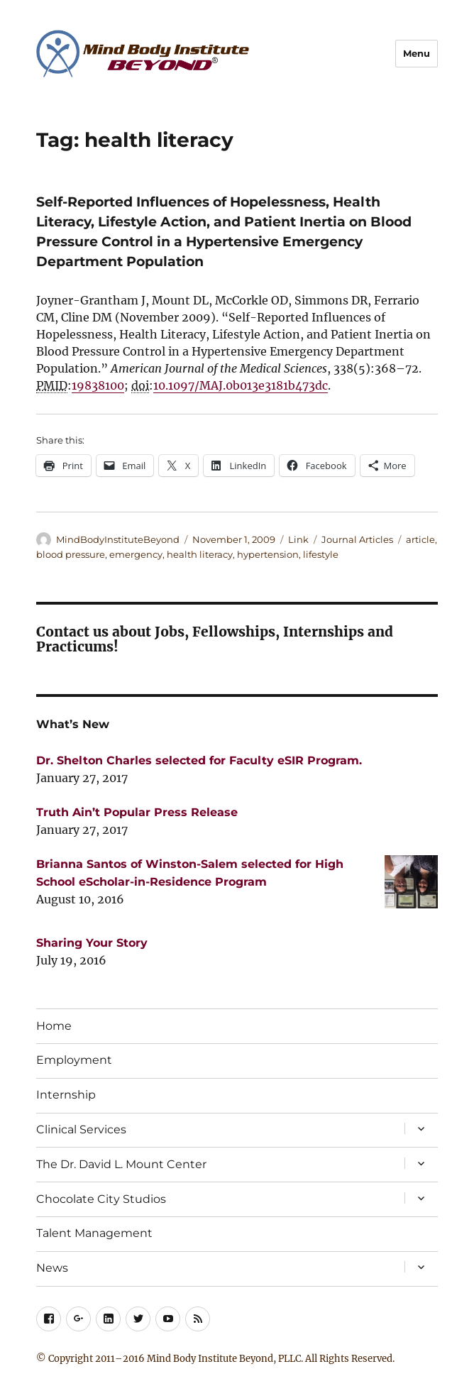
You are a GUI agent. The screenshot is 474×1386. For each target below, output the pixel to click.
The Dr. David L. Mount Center (121, 1164)
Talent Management (94, 1233)
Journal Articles (357, 539)
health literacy (200, 554)
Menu (416, 53)
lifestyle (320, 554)
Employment (74, 1060)
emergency (135, 554)
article (420, 539)
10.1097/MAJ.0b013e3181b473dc (240, 385)
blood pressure (70, 554)
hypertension (268, 554)
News (52, 1268)
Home (54, 1026)
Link (298, 539)
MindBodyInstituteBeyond (118, 539)
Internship (66, 1094)
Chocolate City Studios (101, 1199)
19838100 (98, 385)
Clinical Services (81, 1129)
